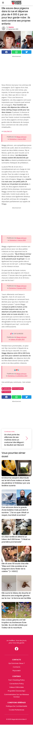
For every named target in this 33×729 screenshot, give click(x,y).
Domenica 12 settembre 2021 (17, 376)
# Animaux (6, 388)
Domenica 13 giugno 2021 (17, 288)
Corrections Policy (16, 684)
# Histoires (6, 392)
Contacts (16, 667)
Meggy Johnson (21, 137)
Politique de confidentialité (16, 706)
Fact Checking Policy (16, 680)
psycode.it (17, 670)
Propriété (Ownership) (16, 691)
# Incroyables (17, 388)
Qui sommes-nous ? (16, 663)
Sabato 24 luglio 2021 (18, 339)
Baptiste (11, 27)
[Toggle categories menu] (3, 2)
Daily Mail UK (8, 131)
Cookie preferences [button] (16, 710)
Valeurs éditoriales (16, 687)
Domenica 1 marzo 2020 (18, 139)
